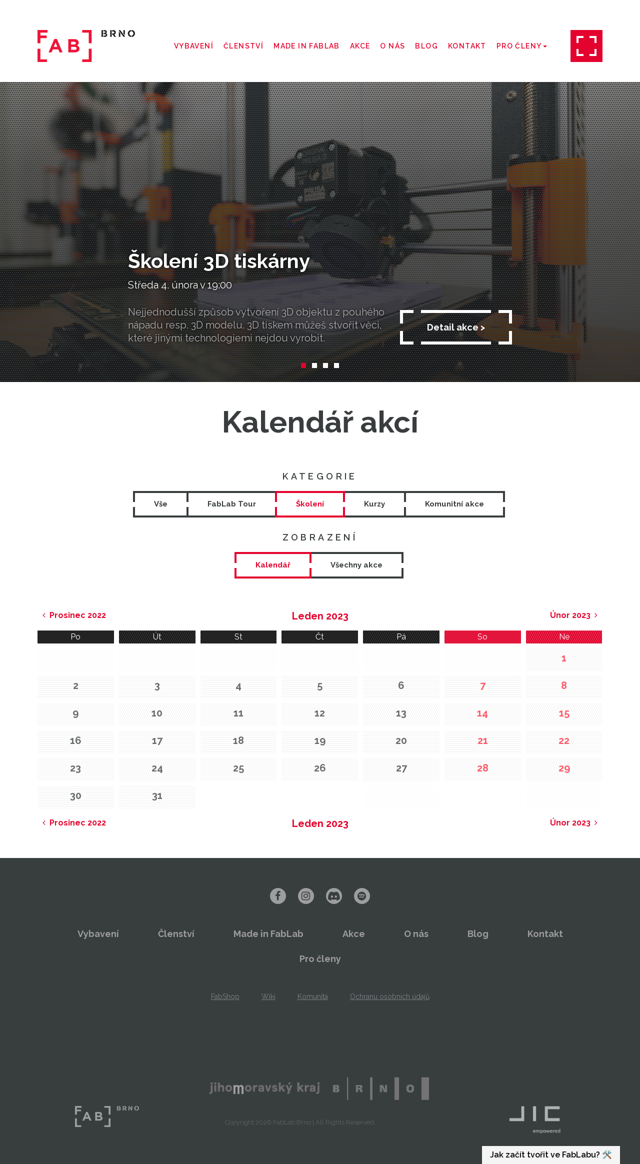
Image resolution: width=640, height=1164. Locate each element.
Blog (426, 46)
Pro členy (521, 46)
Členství (244, 46)
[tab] (273, 565)
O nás (392, 46)
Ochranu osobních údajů (390, 996)
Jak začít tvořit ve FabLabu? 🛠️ (551, 1155)
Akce (360, 46)
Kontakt (467, 46)
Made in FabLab (307, 46)
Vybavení (194, 46)
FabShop (225, 996)
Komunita (313, 996)
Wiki (269, 996)
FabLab (107, 1116)
